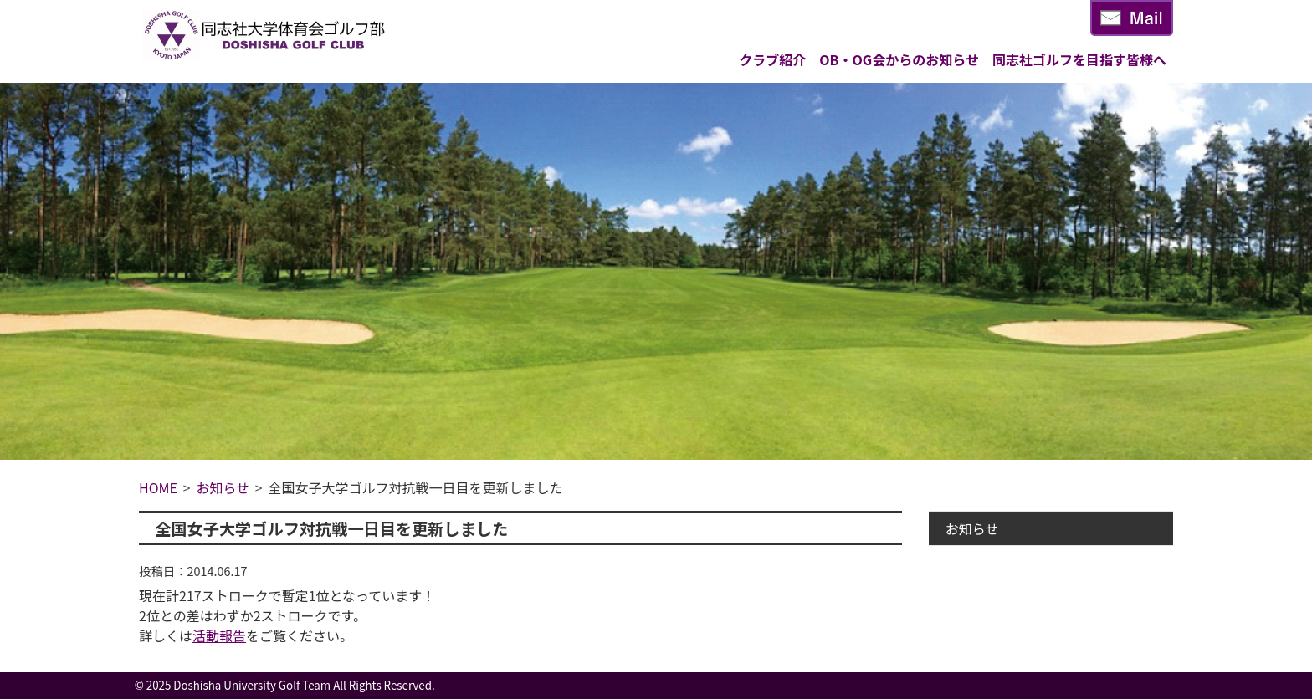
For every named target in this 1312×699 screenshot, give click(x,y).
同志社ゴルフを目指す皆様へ (1079, 59)
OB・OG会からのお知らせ (899, 59)
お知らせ (972, 528)
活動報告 (219, 635)
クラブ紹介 (772, 59)
